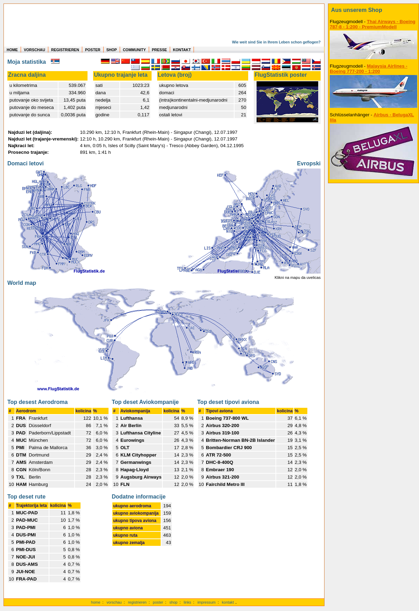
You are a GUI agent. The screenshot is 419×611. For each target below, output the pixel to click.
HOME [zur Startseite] (12, 50)
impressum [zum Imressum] (206, 602)
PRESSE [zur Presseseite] (159, 50)
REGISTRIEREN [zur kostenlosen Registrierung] (65, 50)
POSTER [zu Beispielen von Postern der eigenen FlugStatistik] (92, 50)
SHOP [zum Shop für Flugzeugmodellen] (111, 50)
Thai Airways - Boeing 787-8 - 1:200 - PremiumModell (372, 24)
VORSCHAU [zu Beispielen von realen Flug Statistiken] (34, 50)
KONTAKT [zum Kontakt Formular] (182, 50)
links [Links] (187, 602)
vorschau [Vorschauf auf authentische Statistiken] (113, 602)
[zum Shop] (373, 10)
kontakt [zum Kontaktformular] (228, 602)
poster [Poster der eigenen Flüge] (158, 602)
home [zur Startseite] (95, 602)
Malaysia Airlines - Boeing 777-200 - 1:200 (368, 68)
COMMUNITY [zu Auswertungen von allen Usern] (134, 50)
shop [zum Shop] (173, 602)
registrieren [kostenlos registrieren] (137, 602)
